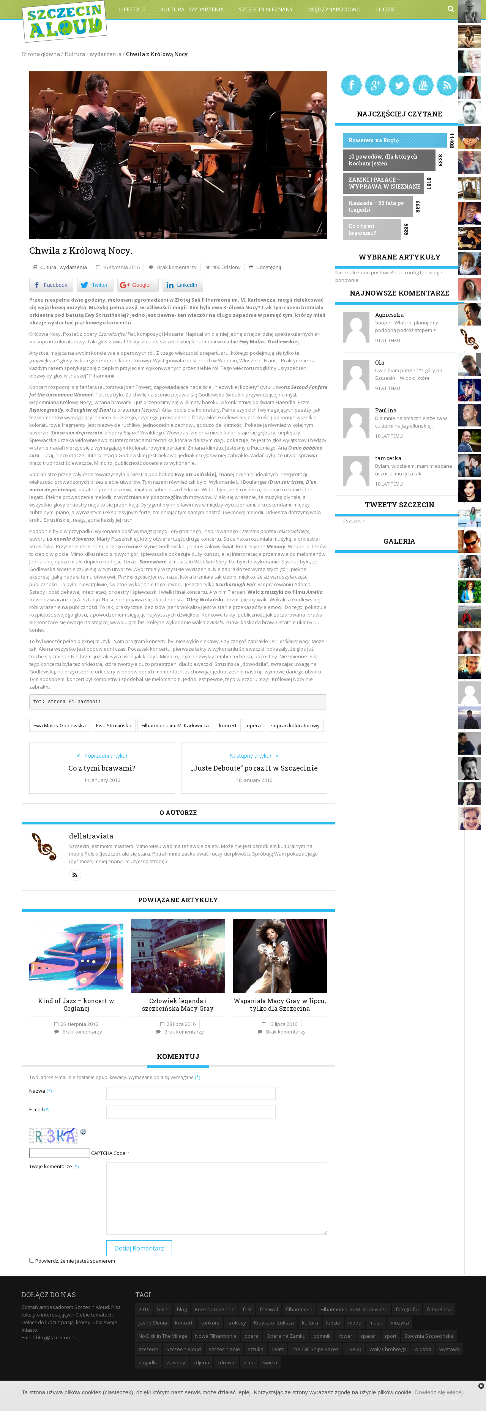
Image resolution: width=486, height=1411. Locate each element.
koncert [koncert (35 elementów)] (184, 1321)
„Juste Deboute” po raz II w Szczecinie (254, 767)
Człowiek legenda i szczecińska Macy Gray (178, 1003)
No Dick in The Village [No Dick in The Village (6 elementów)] (163, 1335)
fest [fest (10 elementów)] (247, 1308)
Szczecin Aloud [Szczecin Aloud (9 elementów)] (183, 1348)
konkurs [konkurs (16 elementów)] (209, 1321)
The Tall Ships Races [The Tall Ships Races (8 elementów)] (315, 1348)
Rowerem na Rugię (374, 140)
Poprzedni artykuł (103, 754)
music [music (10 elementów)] (376, 1321)
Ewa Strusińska (113, 725)
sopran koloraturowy (295, 725)
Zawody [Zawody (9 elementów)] (176, 1361)
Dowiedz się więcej (439, 1392)
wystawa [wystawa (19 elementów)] (449, 1348)
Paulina (385, 410)
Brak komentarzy (177, 267)
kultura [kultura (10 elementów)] (310, 1321)
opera (254, 725)
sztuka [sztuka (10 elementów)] (256, 1348)
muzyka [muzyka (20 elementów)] (400, 1321)
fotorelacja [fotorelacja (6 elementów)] (439, 1308)
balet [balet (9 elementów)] (163, 1308)
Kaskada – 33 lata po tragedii (376, 206)
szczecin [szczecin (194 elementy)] (148, 1348)
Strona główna (41, 54)
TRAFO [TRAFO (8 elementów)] (354, 1348)
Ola (379, 362)
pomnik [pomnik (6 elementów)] (322, 1335)
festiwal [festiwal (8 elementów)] (269, 1308)
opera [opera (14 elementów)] (252, 1335)
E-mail (39, 1108)
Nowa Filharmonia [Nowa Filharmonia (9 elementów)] (216, 1335)
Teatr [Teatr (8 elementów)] (277, 1348)
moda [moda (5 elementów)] (354, 1321)
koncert (228, 725)
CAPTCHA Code (108, 1152)
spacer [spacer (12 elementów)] (368, 1335)
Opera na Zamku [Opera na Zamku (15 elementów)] (286, 1335)
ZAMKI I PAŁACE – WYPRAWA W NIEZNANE (384, 183)
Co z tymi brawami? (102, 767)
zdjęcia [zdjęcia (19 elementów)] (201, 1361)
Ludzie (385, 9)
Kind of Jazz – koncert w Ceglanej (76, 1003)
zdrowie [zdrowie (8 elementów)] (226, 1361)
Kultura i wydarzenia (192, 9)
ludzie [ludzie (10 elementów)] (333, 1321)
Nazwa (40, 1090)
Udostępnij (268, 267)
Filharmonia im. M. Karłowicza (175, 725)
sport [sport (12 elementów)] (390, 1335)
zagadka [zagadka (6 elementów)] (149, 1361)
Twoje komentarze (54, 1165)
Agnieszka (389, 314)
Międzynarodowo (334, 9)
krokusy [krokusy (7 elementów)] (236, 1321)
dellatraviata (91, 835)
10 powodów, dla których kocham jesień (383, 160)
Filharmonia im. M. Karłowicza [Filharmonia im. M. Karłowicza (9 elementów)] (354, 1308)
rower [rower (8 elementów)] (345, 1335)
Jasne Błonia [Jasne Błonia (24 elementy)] (153, 1321)
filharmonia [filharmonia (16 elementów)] (299, 1308)
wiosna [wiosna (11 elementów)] (423, 1348)
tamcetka (388, 458)
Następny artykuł (252, 754)
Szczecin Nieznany (266, 9)
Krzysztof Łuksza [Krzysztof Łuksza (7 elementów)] (274, 1321)
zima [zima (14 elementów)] (249, 1361)
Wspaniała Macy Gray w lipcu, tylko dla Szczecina (280, 1003)
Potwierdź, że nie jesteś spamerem (72, 1260)
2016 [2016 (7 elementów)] (144, 1308)
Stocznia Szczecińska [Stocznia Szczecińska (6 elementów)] (429, 1335)
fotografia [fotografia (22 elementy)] (407, 1308)
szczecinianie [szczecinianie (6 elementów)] (224, 1348)
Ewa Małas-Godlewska (59, 725)
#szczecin (354, 520)
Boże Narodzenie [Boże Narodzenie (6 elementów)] (215, 1308)
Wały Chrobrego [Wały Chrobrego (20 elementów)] (388, 1348)
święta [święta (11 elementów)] (270, 1361)
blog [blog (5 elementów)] (182, 1308)
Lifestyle (132, 9)
